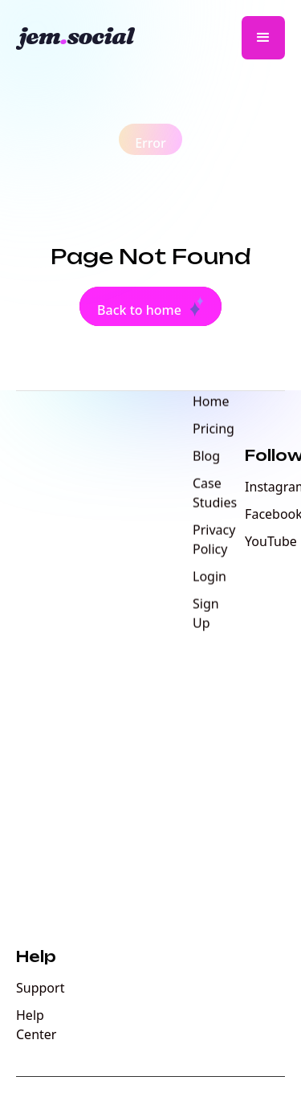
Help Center (36, 1024)
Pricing (213, 429)
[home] (82, 37)
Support (40, 988)
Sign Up (206, 614)
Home (211, 402)
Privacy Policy (214, 540)
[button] (263, 37)
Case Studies (215, 493)
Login (209, 577)
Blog (206, 457)
